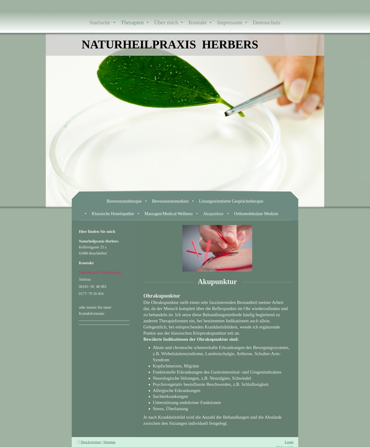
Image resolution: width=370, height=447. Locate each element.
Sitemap (109, 442)
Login (289, 442)
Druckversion (88, 442)
